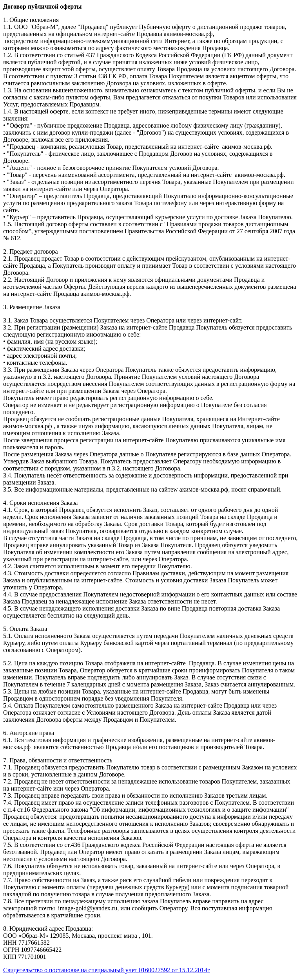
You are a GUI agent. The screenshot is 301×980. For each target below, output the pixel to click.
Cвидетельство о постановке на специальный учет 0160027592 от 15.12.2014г (106, 970)
